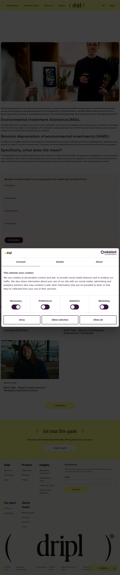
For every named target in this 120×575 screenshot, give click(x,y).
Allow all (98, 319)
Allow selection (60, 319)
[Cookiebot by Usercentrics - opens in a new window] (102, 253)
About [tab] (99, 261)
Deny (22, 319)
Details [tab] (60, 261)
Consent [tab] (20, 261)
